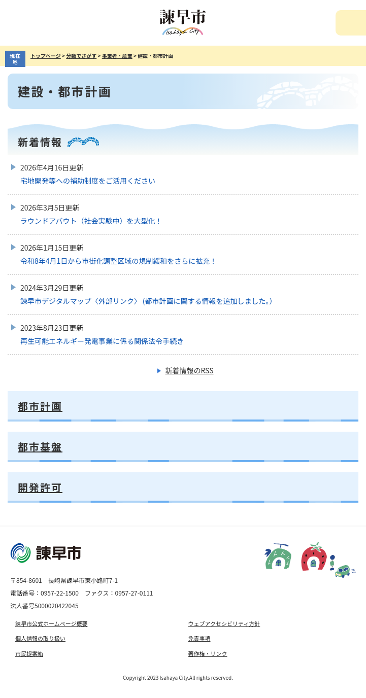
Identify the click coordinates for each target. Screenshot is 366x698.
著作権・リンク (207, 653)
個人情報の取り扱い (40, 638)
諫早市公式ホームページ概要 (51, 623)
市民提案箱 (29, 653)
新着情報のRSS (189, 370)
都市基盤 (40, 446)
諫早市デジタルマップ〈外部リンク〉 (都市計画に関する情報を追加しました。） (148, 301)
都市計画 (40, 406)
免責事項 (199, 638)
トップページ (45, 55)
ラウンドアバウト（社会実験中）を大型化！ (91, 221)
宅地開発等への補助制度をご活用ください (87, 181)
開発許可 (40, 487)
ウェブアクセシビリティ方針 (224, 623)
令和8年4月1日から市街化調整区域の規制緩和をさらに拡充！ (118, 261)
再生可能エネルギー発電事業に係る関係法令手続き (102, 341)
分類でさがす (81, 55)
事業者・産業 (117, 55)
